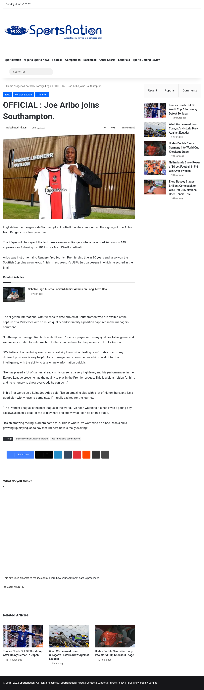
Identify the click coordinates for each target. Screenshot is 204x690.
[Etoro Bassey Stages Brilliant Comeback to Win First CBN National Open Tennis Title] (155, 187)
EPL (7, 94)
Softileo (152, 682)
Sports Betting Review (146, 59)
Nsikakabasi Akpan (16, 127)
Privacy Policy (117, 682)
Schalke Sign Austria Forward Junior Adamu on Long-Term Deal (68, 289)
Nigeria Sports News (36, 59)
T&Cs (129, 682)
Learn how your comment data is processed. (74, 577)
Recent (152, 90)
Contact (90, 682)
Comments (189, 90)
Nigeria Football (25, 86)
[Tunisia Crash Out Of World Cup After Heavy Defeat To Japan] (23, 636)
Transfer (42, 94)
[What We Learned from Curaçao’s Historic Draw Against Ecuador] (69, 636)
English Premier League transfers (32, 438)
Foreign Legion (44, 86)
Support (102, 682)
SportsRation (13, 59)
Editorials (124, 59)
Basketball (90, 59)
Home (8, 86)
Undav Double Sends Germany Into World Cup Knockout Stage (184, 148)
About (81, 682)
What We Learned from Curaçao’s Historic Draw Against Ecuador (69, 655)
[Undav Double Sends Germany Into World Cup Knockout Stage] (115, 636)
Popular (170, 90)
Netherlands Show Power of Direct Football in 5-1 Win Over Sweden (184, 167)
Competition (72, 59)
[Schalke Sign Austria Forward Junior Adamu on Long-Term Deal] (14, 294)
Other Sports (107, 59)
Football (57, 59)
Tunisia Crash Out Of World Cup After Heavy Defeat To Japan (183, 109)
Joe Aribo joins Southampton (66, 438)
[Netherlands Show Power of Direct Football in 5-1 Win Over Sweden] (155, 168)
